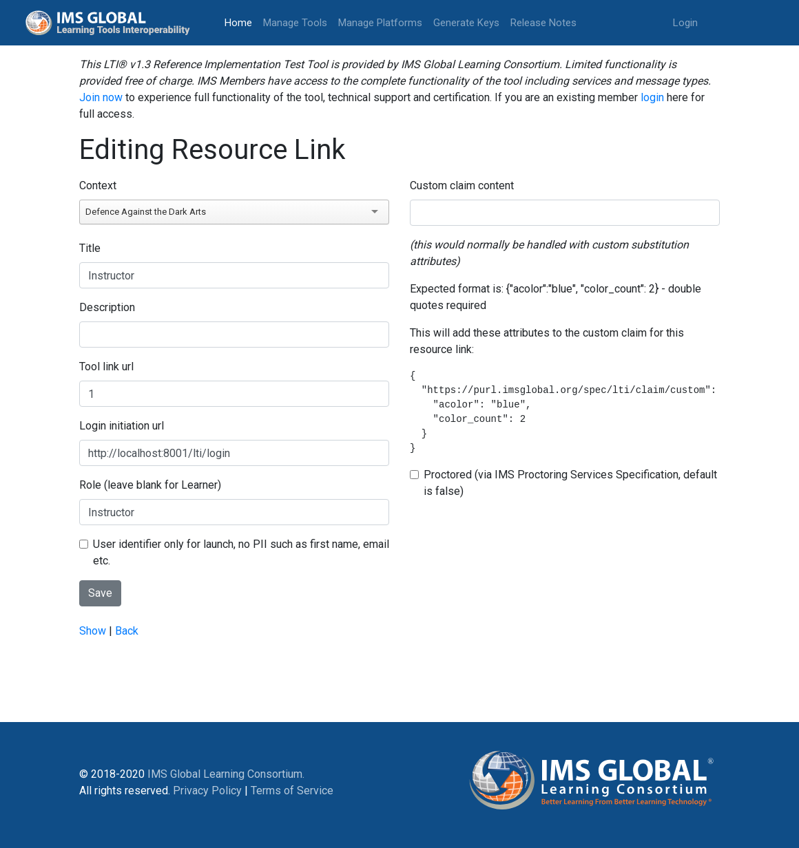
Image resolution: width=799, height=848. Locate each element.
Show (92, 630)
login (652, 97)
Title (90, 248)
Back (126, 630)
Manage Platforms (380, 23)
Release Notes (543, 23)
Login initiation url (121, 425)
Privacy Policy (207, 790)
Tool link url (106, 366)
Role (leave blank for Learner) (150, 484)
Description (107, 307)
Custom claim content (462, 185)
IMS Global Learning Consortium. (225, 774)
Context (97, 185)
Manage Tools (295, 23)
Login (685, 23)
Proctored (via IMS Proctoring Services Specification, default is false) (570, 483)
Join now (101, 97)
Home (241, 21)
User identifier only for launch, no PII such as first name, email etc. (241, 552)
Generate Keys (466, 23)
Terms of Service (292, 790)
